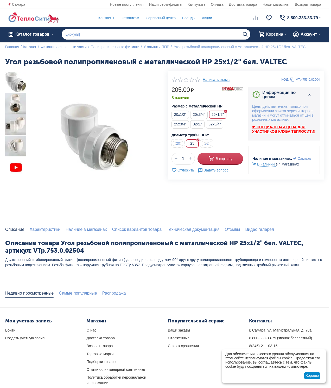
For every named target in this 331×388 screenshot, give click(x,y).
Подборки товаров (101, 362)
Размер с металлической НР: (197, 106)
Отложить (182, 170)
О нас (91, 330)
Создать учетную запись (25, 338)
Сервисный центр (161, 18)
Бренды (188, 18)
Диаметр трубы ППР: (190, 135)
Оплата (217, 4)
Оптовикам (129, 18)
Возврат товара (308, 4)
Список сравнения (183, 346)
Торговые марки (99, 354)
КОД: (285, 79)
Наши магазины (276, 4)
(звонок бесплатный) (280, 338)
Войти (10, 330)
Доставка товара (243, 4)
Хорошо (312, 375)
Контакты (106, 18)
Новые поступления (127, 4)
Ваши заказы (179, 330)
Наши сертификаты (165, 4)
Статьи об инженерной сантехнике (115, 369)
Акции (207, 18)
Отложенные (178, 338)
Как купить (196, 4)
